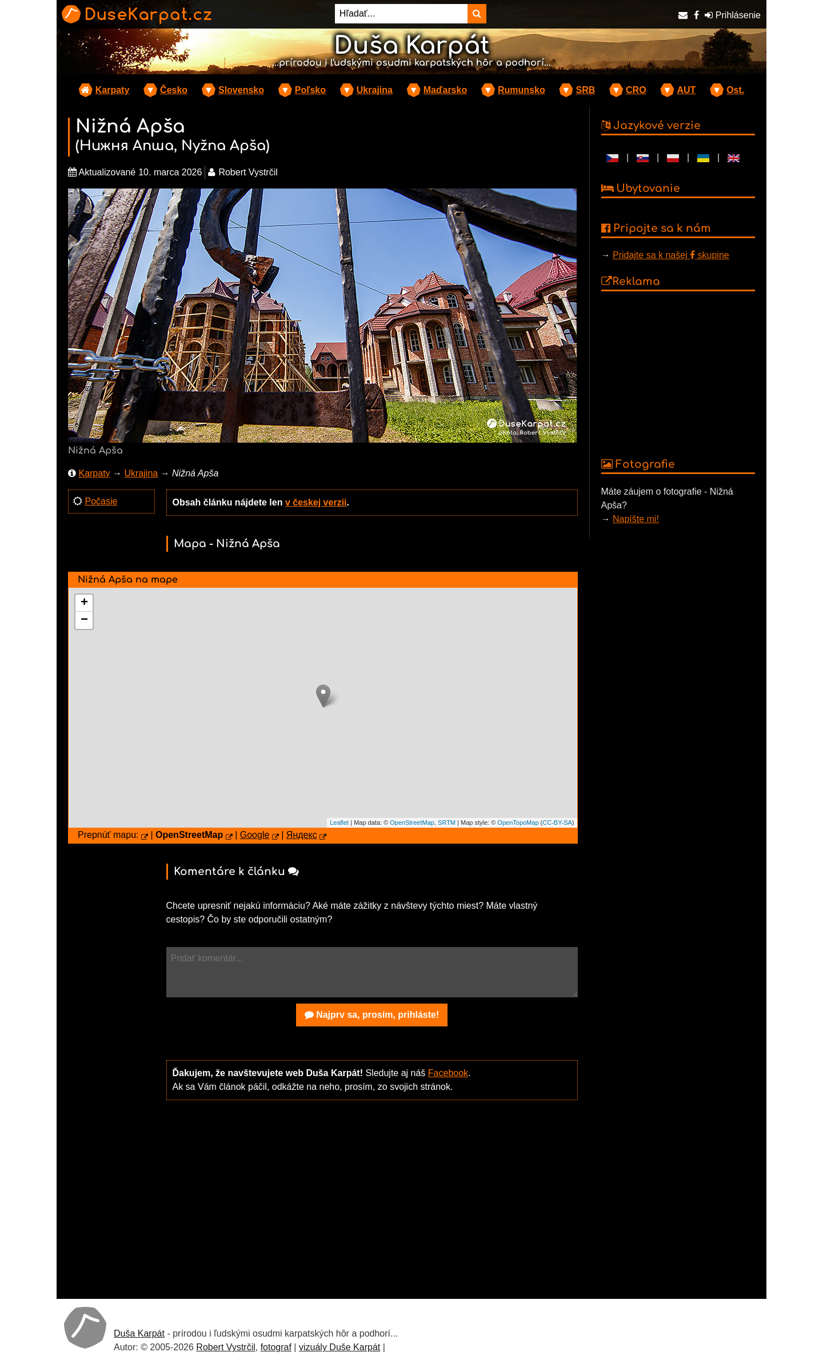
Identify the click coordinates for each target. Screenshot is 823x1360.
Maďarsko (445, 90)
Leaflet (339, 822)
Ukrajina (375, 90)
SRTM (447, 822)
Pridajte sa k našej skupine (671, 255)
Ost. (735, 90)
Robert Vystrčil (225, 1347)
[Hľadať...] (401, 13)
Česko (173, 90)
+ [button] (84, 603)
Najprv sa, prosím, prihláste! (372, 1015)
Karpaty (112, 90)
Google (255, 835)
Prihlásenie (733, 15)
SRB (585, 90)
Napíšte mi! (636, 519)
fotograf (276, 1347)
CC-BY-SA (557, 822)
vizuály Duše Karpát (339, 1347)
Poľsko (310, 90)
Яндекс (301, 835)
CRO (636, 90)
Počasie (101, 501)
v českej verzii (316, 502)
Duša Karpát (139, 1333)
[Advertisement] (372, 1198)
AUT (686, 90)
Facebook (448, 1073)
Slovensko (241, 90)
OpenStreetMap (412, 822)
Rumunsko (521, 90)
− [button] (84, 620)
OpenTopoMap (517, 822)
